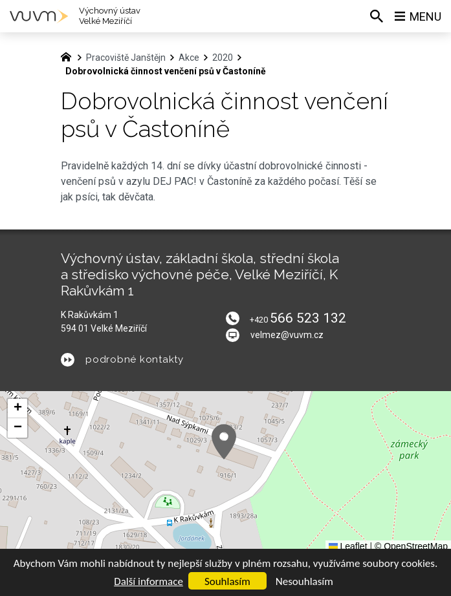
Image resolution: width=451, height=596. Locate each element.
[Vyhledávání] (376, 16)
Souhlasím (227, 581)
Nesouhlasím (304, 581)
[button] (224, 442)
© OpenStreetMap (411, 546)
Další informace (148, 581)
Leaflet (348, 546)
